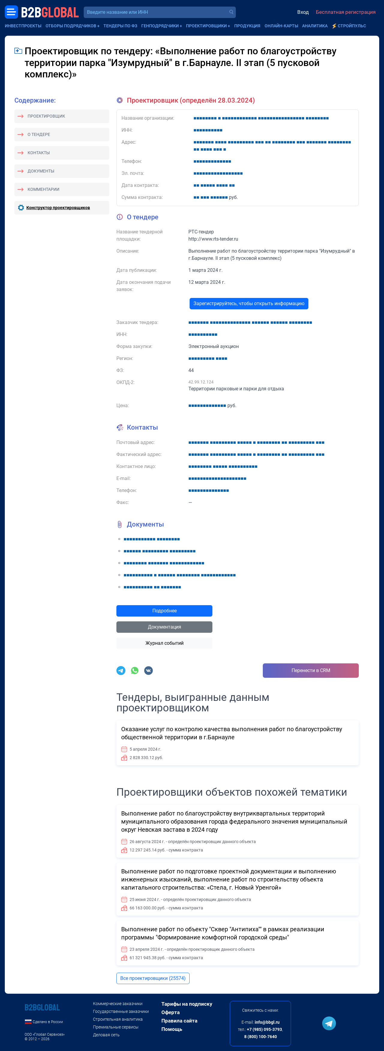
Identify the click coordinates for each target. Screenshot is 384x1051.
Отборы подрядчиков (71, 25)
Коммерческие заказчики (117, 1003)
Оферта (170, 1012)
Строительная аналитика (118, 1019)
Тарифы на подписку (186, 1004)
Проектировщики (206, 25)
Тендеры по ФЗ (120, 25)
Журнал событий (165, 643)
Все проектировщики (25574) (153, 978)
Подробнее (164, 611)
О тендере (39, 134)
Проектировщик (46, 116)
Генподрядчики (160, 25)
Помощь (171, 1029)
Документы (41, 171)
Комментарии (43, 189)
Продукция (247, 25)
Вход (303, 12)
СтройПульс (352, 25)
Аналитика (315, 25)
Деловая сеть (106, 1034)
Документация (164, 627)
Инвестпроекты (23, 25)
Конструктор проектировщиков (58, 207)
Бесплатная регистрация (346, 12)
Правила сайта (179, 1021)
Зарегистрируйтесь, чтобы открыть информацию (249, 303)
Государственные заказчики (121, 1011)
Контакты (39, 152)
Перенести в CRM (311, 670)
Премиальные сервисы (116, 1027)
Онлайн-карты (281, 25)
